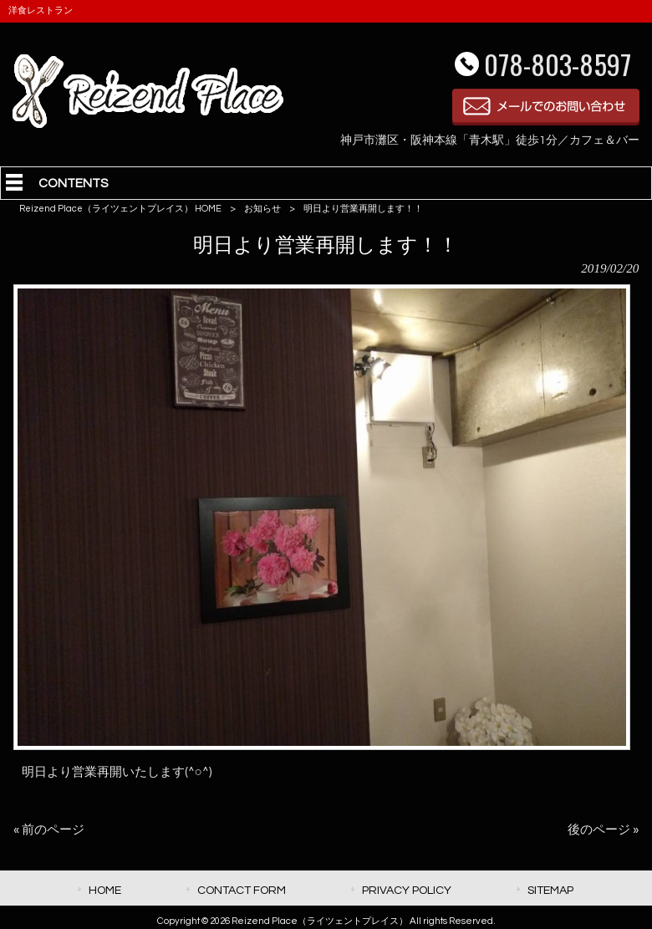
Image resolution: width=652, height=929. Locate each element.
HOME (105, 890)
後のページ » (603, 830)
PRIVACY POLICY (406, 890)
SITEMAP (550, 890)
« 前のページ (48, 830)
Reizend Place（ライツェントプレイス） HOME (120, 208)
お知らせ (262, 208)
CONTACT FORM (241, 890)
